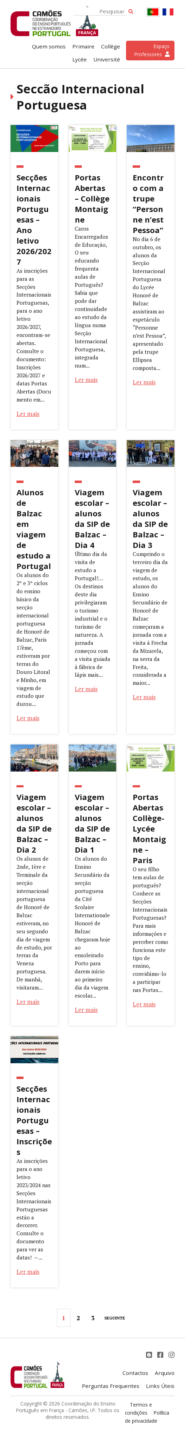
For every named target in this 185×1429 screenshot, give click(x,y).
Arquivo (164, 1372)
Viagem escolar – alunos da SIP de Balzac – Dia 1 (92, 823)
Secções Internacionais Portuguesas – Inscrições (34, 1120)
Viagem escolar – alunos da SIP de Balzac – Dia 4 (92, 518)
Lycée (79, 59)
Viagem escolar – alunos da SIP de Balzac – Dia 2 (34, 823)
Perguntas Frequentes (110, 1385)
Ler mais (27, 414)
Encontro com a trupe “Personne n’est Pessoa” (148, 203)
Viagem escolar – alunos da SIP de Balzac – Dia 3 (150, 518)
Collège (110, 46)
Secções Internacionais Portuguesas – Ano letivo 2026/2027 (34, 219)
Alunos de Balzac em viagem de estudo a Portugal (33, 529)
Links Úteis (160, 1385)
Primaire (83, 46)
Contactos (135, 1372)
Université (106, 59)
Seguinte (114, 1318)
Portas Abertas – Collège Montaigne (92, 198)
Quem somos (49, 46)
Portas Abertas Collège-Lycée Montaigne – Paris (149, 828)
